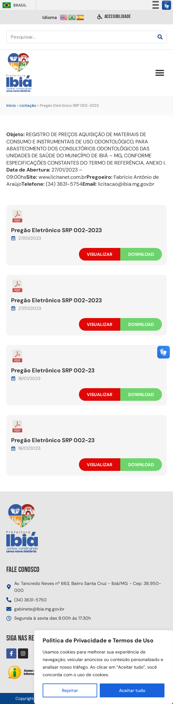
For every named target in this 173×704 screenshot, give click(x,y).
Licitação (28, 105)
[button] (159, 73)
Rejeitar (70, 690)
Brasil (13, 5)
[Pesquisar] (160, 37)
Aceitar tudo (132, 690)
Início (11, 105)
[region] (103, 667)
